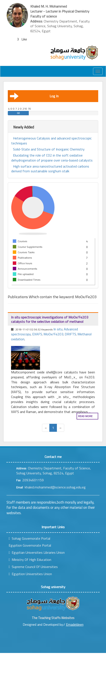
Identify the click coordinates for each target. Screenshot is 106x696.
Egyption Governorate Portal (30, 545)
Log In (34, 96)
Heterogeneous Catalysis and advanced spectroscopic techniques (51, 141)
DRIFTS (70, 334)
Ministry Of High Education (30, 559)
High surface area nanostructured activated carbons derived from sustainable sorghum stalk (50, 169)
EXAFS (37, 334)
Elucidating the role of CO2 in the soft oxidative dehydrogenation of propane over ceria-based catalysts (52, 158)
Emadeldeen (75, 624)
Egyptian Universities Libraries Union (37, 552)
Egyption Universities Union (30, 574)
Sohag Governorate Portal (29, 538)
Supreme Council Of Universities (33, 566)
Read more (85, 416)
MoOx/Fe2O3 (53, 334)
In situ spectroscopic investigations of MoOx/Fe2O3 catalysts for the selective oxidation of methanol (49, 319)
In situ (58, 329)
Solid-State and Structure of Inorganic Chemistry (49, 149)
